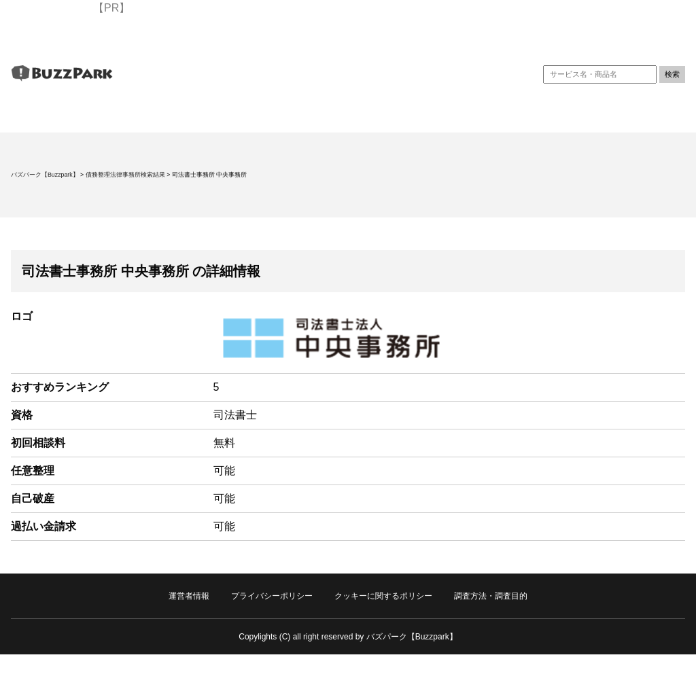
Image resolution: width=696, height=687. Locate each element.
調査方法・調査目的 (490, 596)
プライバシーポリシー (272, 596)
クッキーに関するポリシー (383, 596)
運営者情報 (189, 596)
